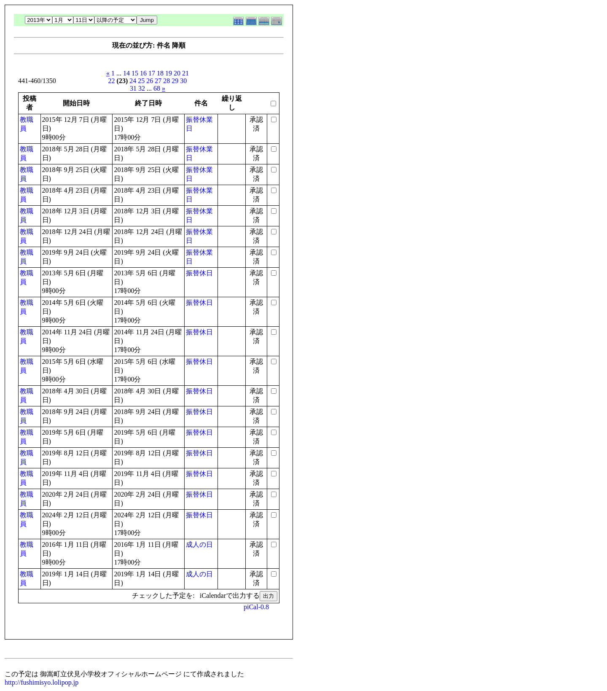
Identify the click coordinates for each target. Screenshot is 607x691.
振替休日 (199, 273)
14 (126, 73)
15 (135, 73)
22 (111, 80)
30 (183, 80)
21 (185, 73)
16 (143, 73)
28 (166, 80)
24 (132, 80)
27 (158, 80)
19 (168, 73)
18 (160, 73)
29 (175, 80)
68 (156, 88)
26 (149, 80)
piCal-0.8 (256, 606)
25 (141, 80)
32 (141, 88)
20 (177, 73)
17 (151, 73)
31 (133, 88)
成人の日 (199, 544)
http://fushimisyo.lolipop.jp (41, 682)
